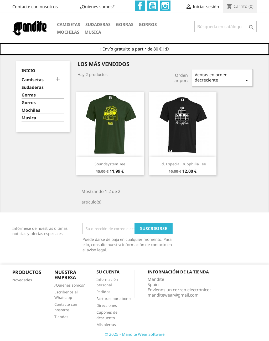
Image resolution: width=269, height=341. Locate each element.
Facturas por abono (113, 298)
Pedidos (103, 291)
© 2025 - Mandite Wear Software (134, 334)
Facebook (140, 6)
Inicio (28, 70)
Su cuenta (108, 272)
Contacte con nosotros (35, 6)
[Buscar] (225, 26)
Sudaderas (98, 24)
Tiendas (61, 316)
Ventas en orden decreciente (222, 78)
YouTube (152, 6)
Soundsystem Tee (110, 163)
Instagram (165, 6)
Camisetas (68, 24)
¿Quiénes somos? (97, 6)
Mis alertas (106, 324)
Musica (93, 32)
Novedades (22, 279)
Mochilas (68, 32)
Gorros (148, 24)
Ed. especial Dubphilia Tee (182, 163)
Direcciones (106, 305)
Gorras (124, 24)
